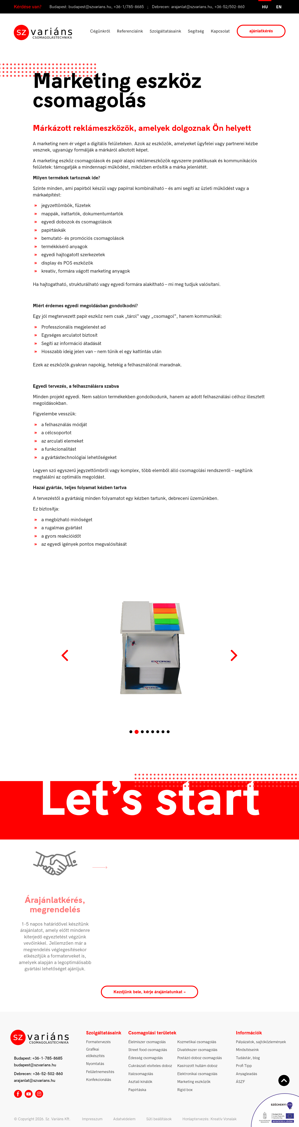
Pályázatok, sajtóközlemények (261, 1042)
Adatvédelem (124, 1119)
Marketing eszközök (193, 1082)
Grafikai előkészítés (95, 1052)
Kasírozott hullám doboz (197, 1066)
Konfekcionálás (98, 1080)
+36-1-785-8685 (47, 1058)
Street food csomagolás (147, 1050)
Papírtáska (137, 1090)
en (279, 7)
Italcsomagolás (140, 1074)
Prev (65, 655)
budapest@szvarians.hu (90, 7)
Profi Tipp (244, 1066)
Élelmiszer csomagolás (147, 1042)
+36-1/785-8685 (129, 7)
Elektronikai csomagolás (197, 1074)
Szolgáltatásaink (165, 31)
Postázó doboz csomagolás (199, 1058)
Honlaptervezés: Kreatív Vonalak (209, 1119)
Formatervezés (98, 1042)
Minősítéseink (247, 1050)
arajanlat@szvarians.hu (191, 7)
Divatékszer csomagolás (197, 1050)
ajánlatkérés (261, 31)
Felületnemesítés (100, 1072)
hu (265, 7)
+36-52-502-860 (48, 1074)
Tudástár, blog (248, 1058)
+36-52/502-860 (230, 7)
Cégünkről (100, 31)
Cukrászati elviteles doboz (150, 1066)
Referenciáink (130, 31)
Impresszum (92, 1119)
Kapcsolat (220, 31)
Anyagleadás (246, 1074)
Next (234, 655)
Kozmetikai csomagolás (196, 1042)
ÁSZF (240, 1082)
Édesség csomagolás (145, 1058)
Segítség (196, 31)
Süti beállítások (159, 1119)
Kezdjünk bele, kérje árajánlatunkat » (149, 992)
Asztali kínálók (140, 1082)
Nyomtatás (95, 1064)
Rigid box (185, 1090)
